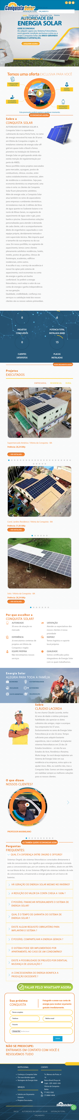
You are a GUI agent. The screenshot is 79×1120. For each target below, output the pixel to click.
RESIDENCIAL (56, 383)
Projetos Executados (25, 1100)
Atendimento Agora (30, 19)
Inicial (25, 15)
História (57, 15)
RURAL (68, 383)
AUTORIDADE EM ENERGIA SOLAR (35, 8)
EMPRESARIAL (40, 383)
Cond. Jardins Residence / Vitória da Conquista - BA (30, 522)
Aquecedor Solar (46, 15)
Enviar (58, 1038)
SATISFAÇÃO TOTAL (30, 11)
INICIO (16, 1112)
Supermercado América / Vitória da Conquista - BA (29, 443)
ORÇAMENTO (43, 11)
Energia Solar (33, 15)
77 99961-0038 (49, 1095)
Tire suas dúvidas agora (26, 1077)
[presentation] (24, 1039)
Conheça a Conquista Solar (27, 1074)
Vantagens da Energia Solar (28, 1080)
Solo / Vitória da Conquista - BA (21, 594)
